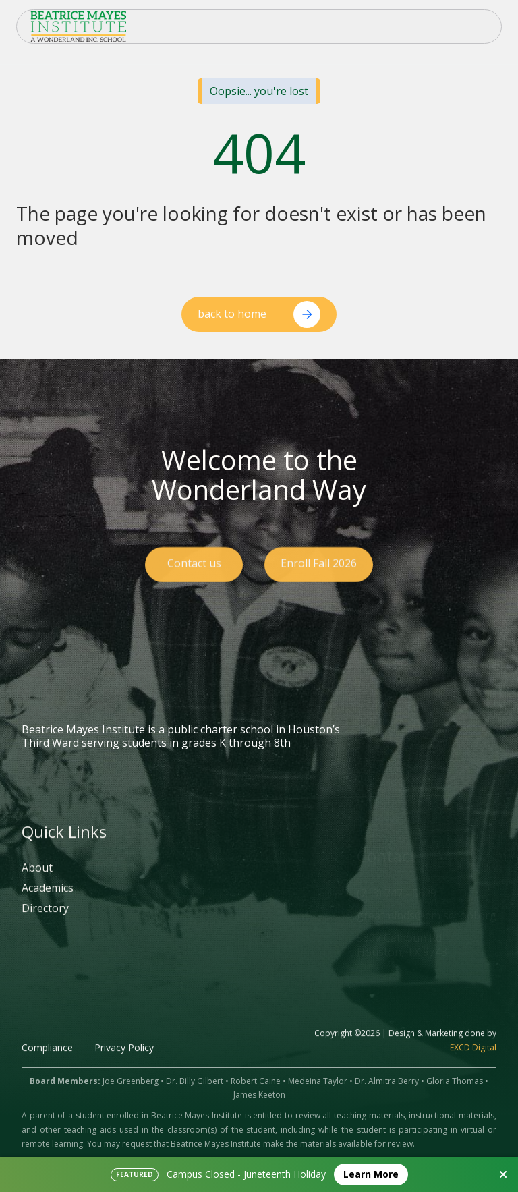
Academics (48, 901)
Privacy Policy (124, 1060)
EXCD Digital (473, 1060)
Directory (45, 921)
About (37, 882)
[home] (78, 26)
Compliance (47, 1060)
